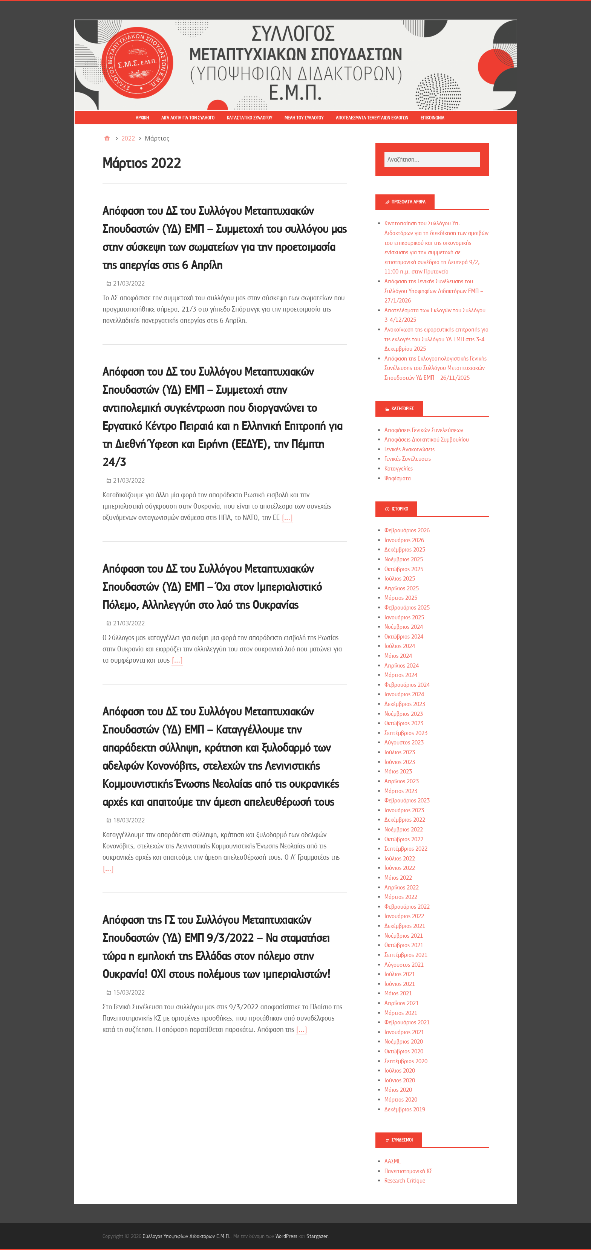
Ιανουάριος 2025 (404, 617)
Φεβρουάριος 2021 (407, 1022)
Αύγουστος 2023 (404, 742)
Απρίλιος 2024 (401, 665)
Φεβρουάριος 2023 (407, 800)
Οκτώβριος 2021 (403, 945)
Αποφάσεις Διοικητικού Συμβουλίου (426, 439)
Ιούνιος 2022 (399, 868)
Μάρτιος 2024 (400, 675)
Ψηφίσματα (397, 478)
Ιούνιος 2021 (399, 984)
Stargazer (317, 1236)
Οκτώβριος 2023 (403, 723)
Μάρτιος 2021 (400, 1013)
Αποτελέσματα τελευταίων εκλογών (372, 118)
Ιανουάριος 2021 (404, 1032)
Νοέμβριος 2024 (403, 627)
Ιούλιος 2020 (399, 1070)
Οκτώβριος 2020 (403, 1051)
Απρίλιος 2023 (401, 781)
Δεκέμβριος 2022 (404, 820)
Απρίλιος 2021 (401, 1003)
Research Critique (404, 1180)
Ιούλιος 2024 (399, 646)
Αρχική (142, 118)
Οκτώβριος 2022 (403, 839)
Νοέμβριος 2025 (403, 559)
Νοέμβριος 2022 (403, 829)
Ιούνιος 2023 (399, 762)
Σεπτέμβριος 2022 (405, 849)
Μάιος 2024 (398, 656)
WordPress (286, 1236)
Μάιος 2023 (398, 771)
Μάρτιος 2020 (400, 1099)
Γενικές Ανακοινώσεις (409, 449)
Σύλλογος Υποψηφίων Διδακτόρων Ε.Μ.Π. (186, 1236)
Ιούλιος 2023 (399, 752)
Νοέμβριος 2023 (403, 714)
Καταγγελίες (398, 468)
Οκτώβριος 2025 (403, 569)
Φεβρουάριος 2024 (407, 685)
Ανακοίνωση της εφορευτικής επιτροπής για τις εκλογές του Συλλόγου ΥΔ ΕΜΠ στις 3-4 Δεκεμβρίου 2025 (436, 339)
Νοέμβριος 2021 (403, 936)
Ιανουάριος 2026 (404, 540)
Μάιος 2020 (398, 1090)
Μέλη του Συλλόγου (304, 118)
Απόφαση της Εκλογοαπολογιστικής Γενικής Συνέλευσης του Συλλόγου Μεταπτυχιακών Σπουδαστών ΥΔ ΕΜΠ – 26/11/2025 (435, 368)
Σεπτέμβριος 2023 (405, 733)
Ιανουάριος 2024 (404, 694)
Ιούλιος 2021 (399, 974)
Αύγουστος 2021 (404, 965)
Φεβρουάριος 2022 (407, 907)
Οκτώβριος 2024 (403, 636)
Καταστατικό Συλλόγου (249, 118)
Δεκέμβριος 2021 (404, 926)
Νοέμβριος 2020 (403, 1041)
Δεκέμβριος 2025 (404, 549)
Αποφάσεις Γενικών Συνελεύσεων (423, 430)
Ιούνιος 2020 (399, 1080)
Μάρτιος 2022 (400, 897)
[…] (287, 517)
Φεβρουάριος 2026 (407, 530)
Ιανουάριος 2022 (404, 916)
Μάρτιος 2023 (400, 791)
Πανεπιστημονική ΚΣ (408, 1171)
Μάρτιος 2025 (400, 598)
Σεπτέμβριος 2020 (405, 1061)
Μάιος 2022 (398, 878)
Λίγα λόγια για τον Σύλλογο (187, 118)
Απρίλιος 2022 (401, 887)
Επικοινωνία (432, 118)
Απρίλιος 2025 (401, 588)
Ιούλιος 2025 (399, 578)
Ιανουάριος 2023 (404, 810)
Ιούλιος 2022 (399, 858)
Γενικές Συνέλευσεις (407, 459)
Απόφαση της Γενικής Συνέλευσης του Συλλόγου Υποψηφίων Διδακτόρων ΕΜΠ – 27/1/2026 (433, 291)
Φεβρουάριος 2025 (407, 607)
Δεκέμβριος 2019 (404, 1109)
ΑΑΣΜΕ (392, 1161)
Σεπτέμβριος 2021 (405, 955)
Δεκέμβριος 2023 (404, 704)
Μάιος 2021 (398, 993)
